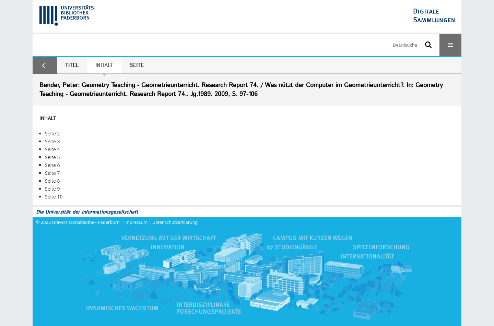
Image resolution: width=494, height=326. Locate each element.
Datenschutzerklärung (175, 222)
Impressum (136, 222)
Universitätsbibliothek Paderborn (86, 222)
